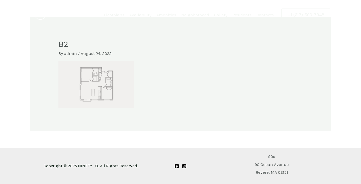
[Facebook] (176, 166)
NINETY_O (63, 13)
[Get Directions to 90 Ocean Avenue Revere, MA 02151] (272, 164)
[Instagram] (184, 166)
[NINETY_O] (40, 13)
